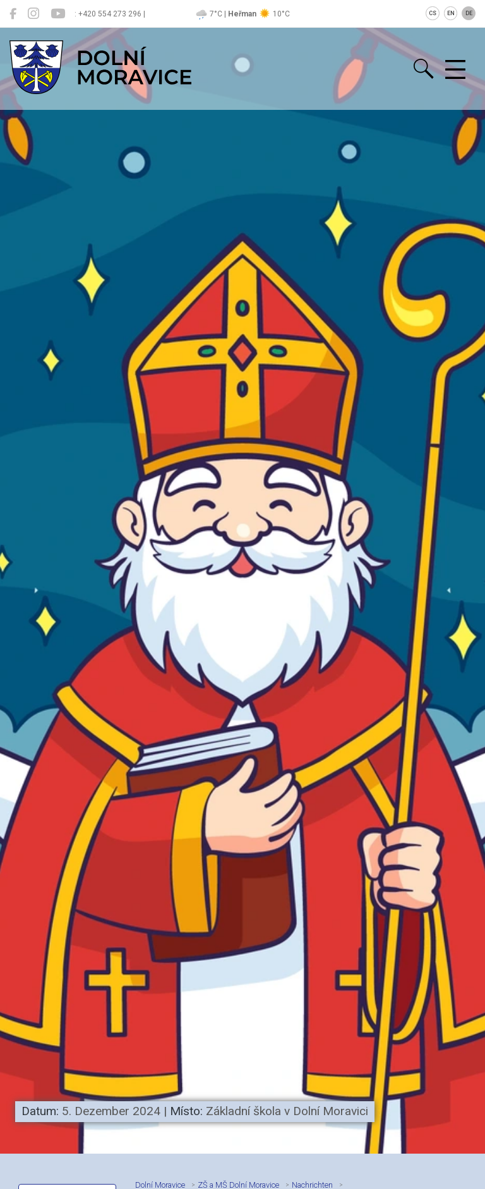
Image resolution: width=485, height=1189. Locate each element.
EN (451, 13)
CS (432, 13)
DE (468, 13)
